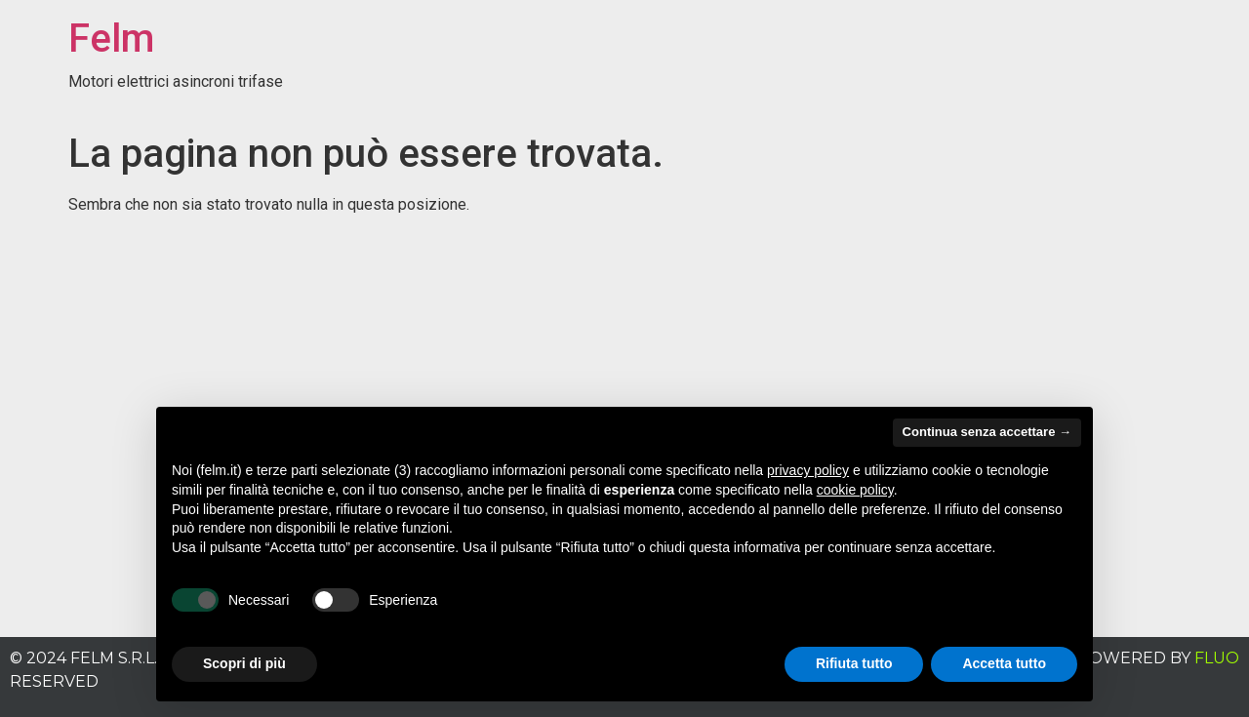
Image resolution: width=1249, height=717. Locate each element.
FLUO (1216, 658)
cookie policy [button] (855, 490)
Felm (111, 38)
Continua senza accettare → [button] (987, 431)
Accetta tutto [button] (1004, 663)
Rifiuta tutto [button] (854, 663)
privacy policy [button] (808, 470)
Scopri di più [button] (244, 663)
